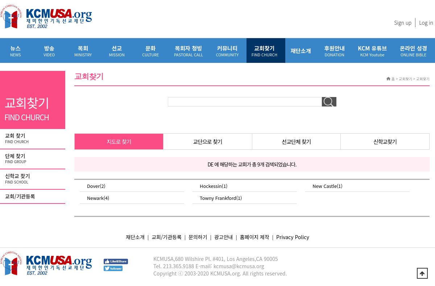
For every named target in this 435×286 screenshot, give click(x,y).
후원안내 (334, 50)
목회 (83, 50)
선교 (117, 50)
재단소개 (300, 51)
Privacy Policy (292, 237)
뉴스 (15, 50)
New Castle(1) (327, 185)
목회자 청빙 (188, 50)
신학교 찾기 (33, 178)
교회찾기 (264, 50)
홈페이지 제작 (254, 237)
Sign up (402, 22)
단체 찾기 (33, 158)
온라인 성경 (413, 50)
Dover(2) (96, 185)
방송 (49, 50)
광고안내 (223, 237)
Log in (426, 22)
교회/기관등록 (20, 196)
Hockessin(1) (214, 185)
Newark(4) (98, 197)
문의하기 (197, 237)
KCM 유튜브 (372, 50)
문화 (151, 50)
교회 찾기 (33, 138)
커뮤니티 (227, 50)
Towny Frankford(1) (221, 197)
